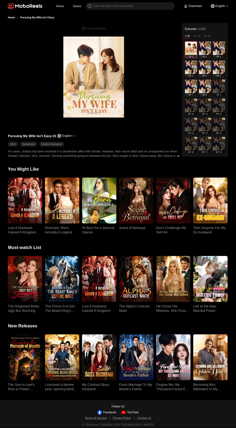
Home (60, 6)
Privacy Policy (122, 418)
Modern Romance (51, 144)
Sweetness (28, 144)
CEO (13, 144)
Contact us (144, 418)
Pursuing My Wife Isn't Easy (37, 17)
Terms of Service (96, 418)
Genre (77, 6)
